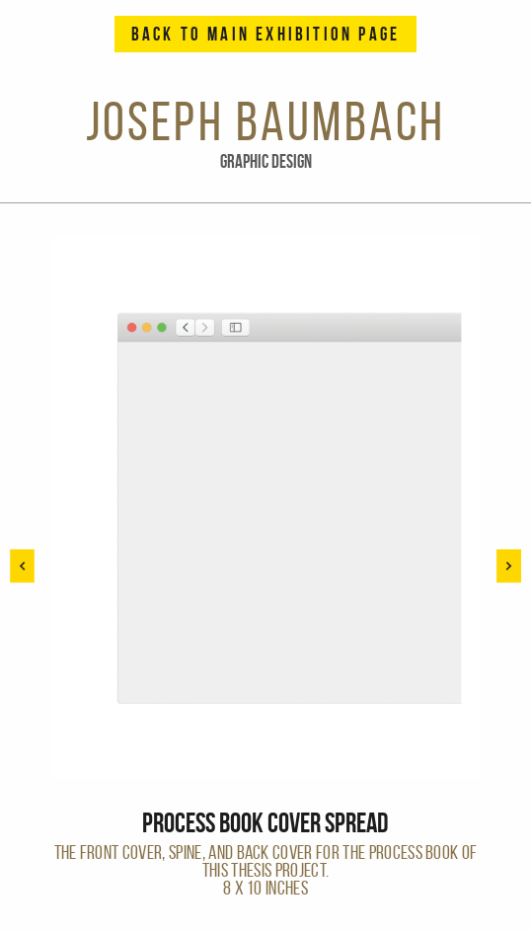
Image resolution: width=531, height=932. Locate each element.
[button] (508, 565)
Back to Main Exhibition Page (266, 34)
